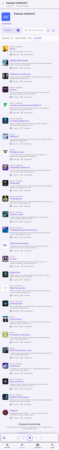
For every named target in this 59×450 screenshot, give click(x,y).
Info (30, 38)
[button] (16, 4)
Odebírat (11, 30)
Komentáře (20, 38)
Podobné (38, 38)
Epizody (7, 38)
